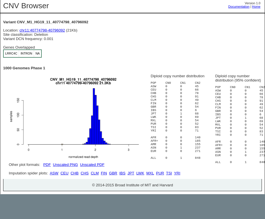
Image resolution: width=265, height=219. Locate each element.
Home (256, 6)
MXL (150, 193)
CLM (95, 193)
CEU (64, 193)
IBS (122, 193)
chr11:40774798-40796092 (42, 30)
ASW (54, 193)
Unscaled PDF (92, 164)
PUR (160, 193)
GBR (113, 193)
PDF (47, 164)
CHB (75, 193)
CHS (85, 193)
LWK (140, 193)
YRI (177, 193)
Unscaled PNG (65, 164)
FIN (104, 193)
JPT (131, 193)
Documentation (239, 6)
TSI (169, 193)
